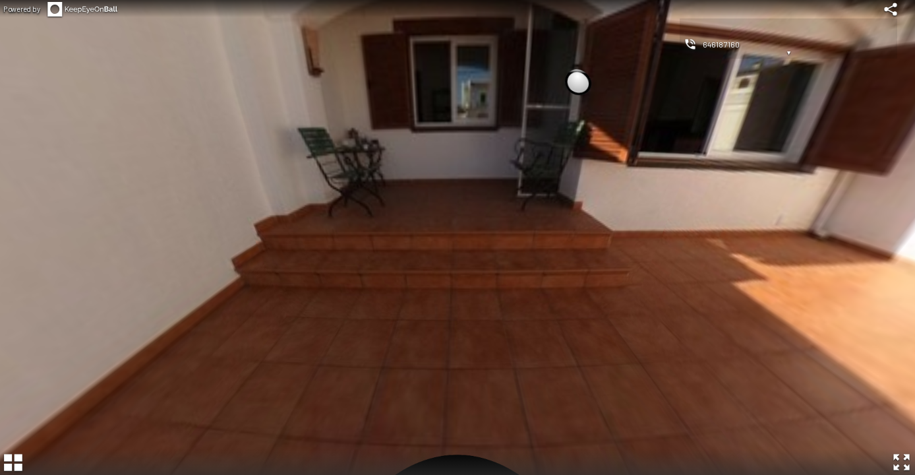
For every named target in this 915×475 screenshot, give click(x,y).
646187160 (721, 44)
